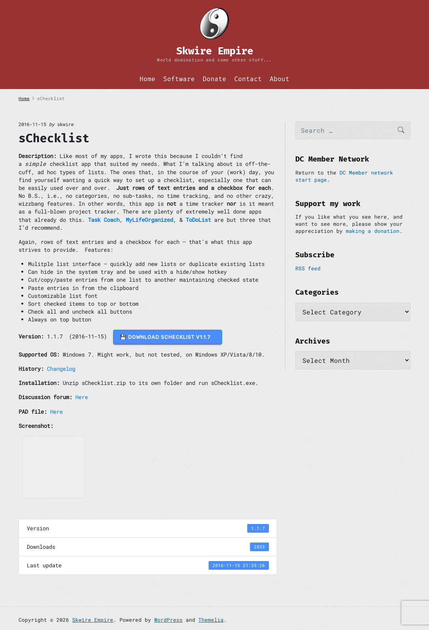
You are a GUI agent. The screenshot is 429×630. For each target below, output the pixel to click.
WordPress (168, 620)
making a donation (372, 231)
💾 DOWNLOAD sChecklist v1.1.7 (167, 337)
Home (147, 79)
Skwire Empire (92, 620)
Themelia (211, 620)
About (279, 79)
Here (81, 397)
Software (179, 79)
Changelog (61, 368)
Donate (214, 79)
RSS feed (308, 268)
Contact (248, 79)
